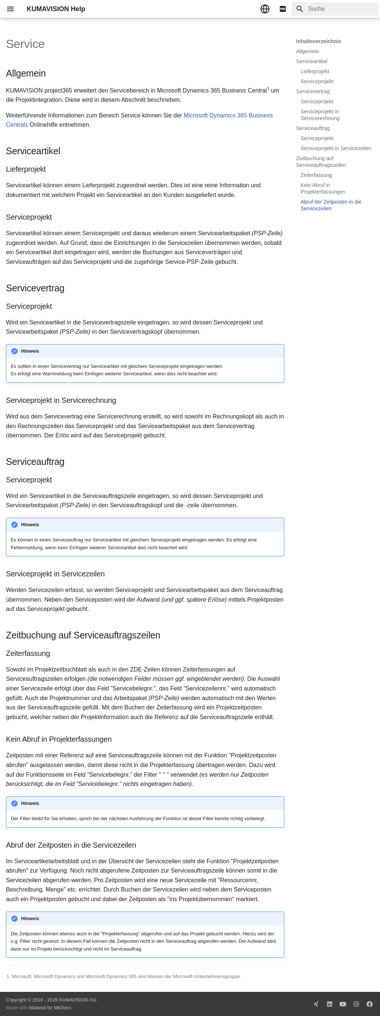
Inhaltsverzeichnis (318, 41)
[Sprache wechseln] (265, 8)
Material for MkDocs (50, 1007)
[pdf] (282, 8)
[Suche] (335, 9)
